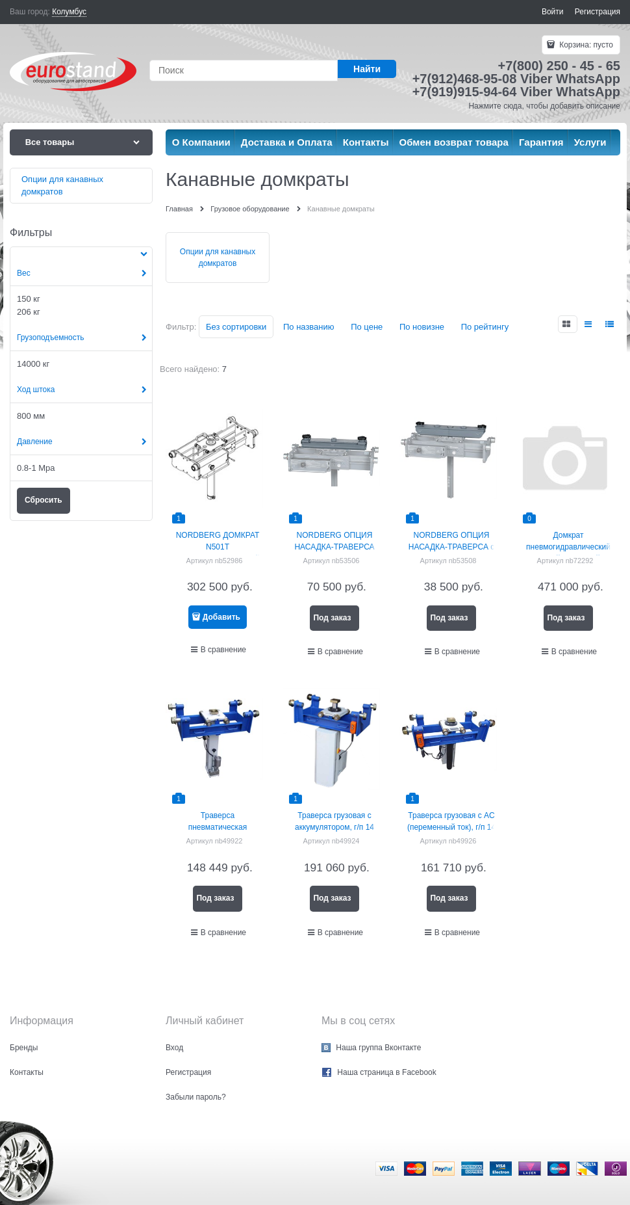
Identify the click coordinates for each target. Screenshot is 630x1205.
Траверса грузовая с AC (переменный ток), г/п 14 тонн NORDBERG (451, 827)
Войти (553, 11)
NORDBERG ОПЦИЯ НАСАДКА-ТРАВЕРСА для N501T (334, 547)
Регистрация (597, 11)
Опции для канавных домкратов (217, 257)
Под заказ (332, 617)
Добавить (221, 617)
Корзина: (585, 44)
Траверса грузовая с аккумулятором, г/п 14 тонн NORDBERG (334, 827)
